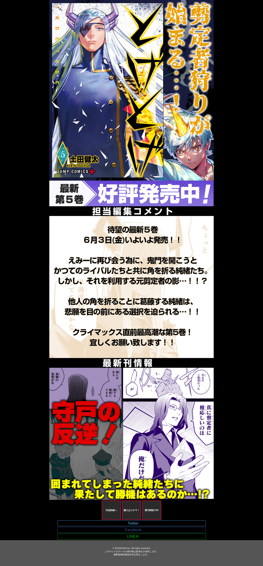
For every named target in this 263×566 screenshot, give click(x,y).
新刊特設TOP (152, 510)
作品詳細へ (111, 510)
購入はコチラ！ (132, 510)
